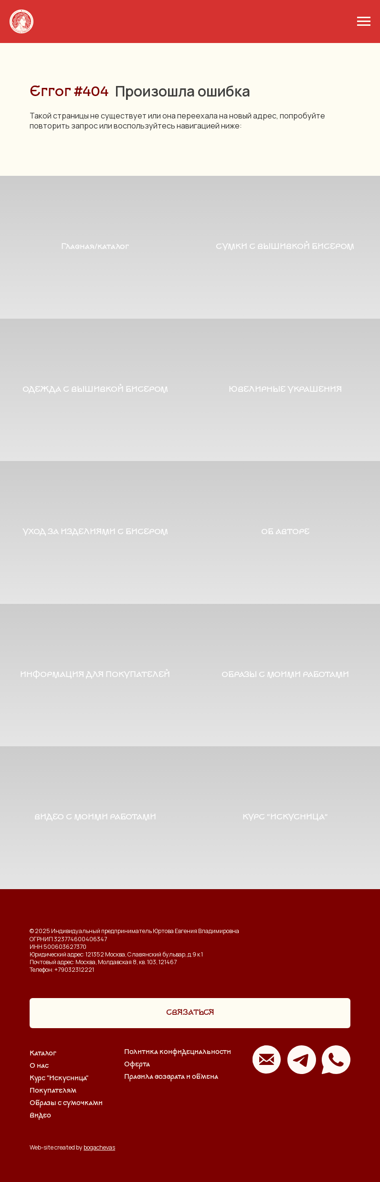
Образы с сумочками (66, 1103)
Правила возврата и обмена (171, 1077)
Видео (40, 1116)
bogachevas (99, 1147)
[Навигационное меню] (363, 21)
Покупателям (53, 1091)
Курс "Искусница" (59, 1079)
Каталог (43, 1054)
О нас (39, 1066)
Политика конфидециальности (177, 1052)
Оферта (137, 1065)
